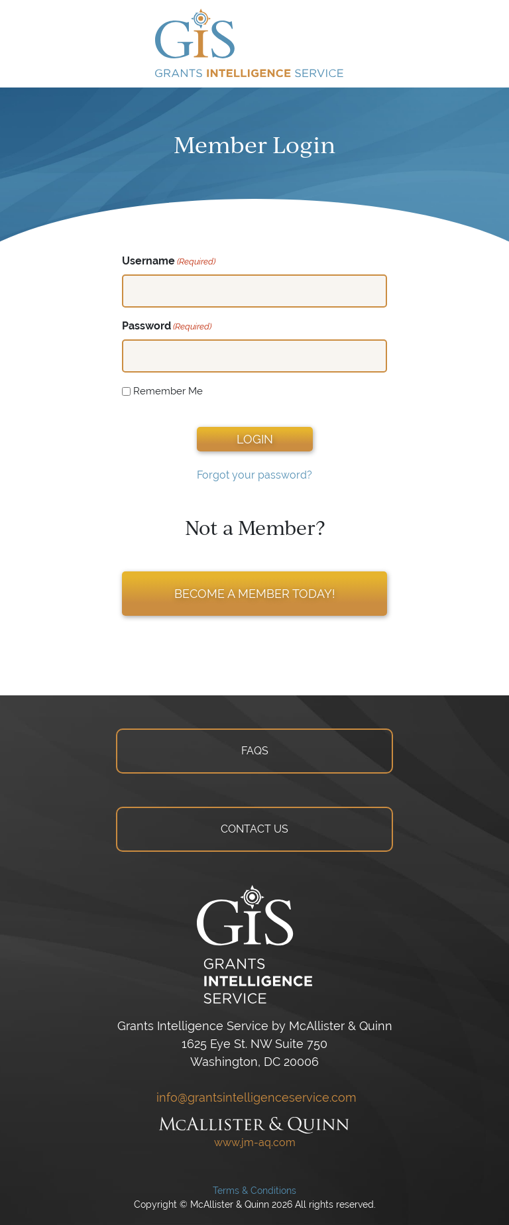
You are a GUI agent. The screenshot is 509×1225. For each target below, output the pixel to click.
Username (168, 261)
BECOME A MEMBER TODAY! (254, 594)
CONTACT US (254, 829)
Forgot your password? (254, 475)
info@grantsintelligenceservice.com (255, 1097)
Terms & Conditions (254, 1190)
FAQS (254, 750)
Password (166, 326)
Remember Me (168, 390)
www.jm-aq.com (255, 1142)
